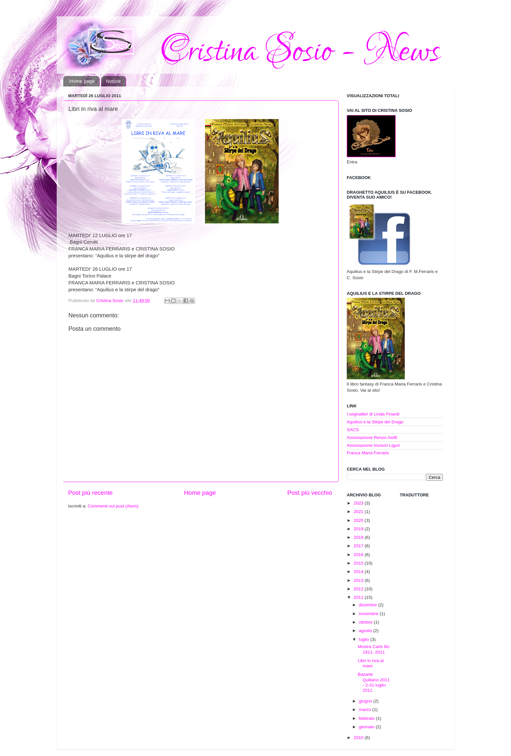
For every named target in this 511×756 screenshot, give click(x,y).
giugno (366, 701)
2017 (359, 545)
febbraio (367, 718)
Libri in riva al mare (371, 663)
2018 (359, 537)
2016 (359, 554)
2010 (359, 737)
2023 (359, 503)
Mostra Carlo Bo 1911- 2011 (374, 649)
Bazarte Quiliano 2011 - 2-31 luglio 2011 (374, 682)
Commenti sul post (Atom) (113, 506)
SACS (353, 429)
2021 (359, 511)
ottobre (366, 622)
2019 (359, 528)
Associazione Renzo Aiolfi (372, 437)
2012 (359, 588)
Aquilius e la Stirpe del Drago (375, 421)
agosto (366, 630)
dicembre (368, 604)
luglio (364, 639)
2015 (359, 563)
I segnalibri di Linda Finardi (373, 414)
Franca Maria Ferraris (368, 452)
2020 (359, 520)
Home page (82, 81)
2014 (359, 571)
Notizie (113, 81)
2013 (359, 580)
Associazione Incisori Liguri (373, 445)
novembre (369, 613)
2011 (359, 597)
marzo (365, 709)
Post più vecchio (309, 492)
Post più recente (90, 492)
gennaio (367, 726)
